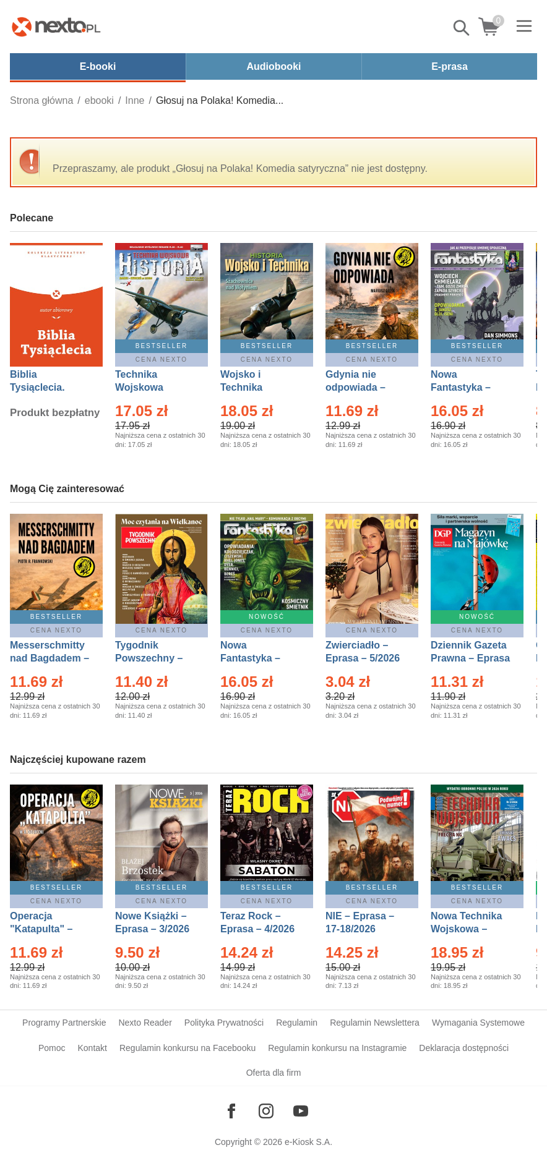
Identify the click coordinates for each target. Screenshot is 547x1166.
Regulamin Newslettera (375, 1023)
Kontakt (91, 1048)
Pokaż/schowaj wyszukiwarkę (462, 28)
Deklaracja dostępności (464, 1048)
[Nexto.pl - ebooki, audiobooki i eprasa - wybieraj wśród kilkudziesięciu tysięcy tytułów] (56, 26)
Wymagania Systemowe (478, 1023)
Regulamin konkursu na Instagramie (337, 1048)
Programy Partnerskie (64, 1023)
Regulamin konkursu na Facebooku (187, 1048)
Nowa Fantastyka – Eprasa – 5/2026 (257, 658)
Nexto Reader (144, 1023)
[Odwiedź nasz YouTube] (301, 1111)
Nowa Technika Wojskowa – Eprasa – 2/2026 (468, 929)
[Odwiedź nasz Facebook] (231, 1111)
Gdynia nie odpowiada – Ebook (355, 387)
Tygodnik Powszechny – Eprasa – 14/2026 (155, 658)
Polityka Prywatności (224, 1023)
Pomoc (52, 1048)
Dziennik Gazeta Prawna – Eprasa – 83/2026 (470, 658)
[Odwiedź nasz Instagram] (266, 1111)
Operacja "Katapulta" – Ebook (41, 929)
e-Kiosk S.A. (308, 1142)
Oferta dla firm (273, 1073)
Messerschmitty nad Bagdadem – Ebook (49, 658)
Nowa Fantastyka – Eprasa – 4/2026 (468, 387)
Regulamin (296, 1023)
